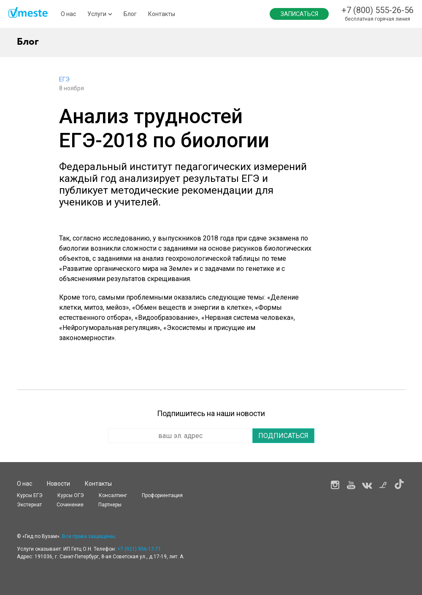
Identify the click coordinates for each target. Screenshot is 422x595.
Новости (58, 483)
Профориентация (162, 495)
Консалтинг (113, 495)
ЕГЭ (64, 79)
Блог (130, 14)
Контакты (161, 14)
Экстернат (29, 505)
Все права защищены (88, 536)
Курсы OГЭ (70, 495)
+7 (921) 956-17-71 (139, 549)
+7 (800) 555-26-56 (377, 10)
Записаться (299, 14)
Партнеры (110, 505)
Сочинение (70, 505)
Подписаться (283, 436)
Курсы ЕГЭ (30, 495)
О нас (68, 14)
